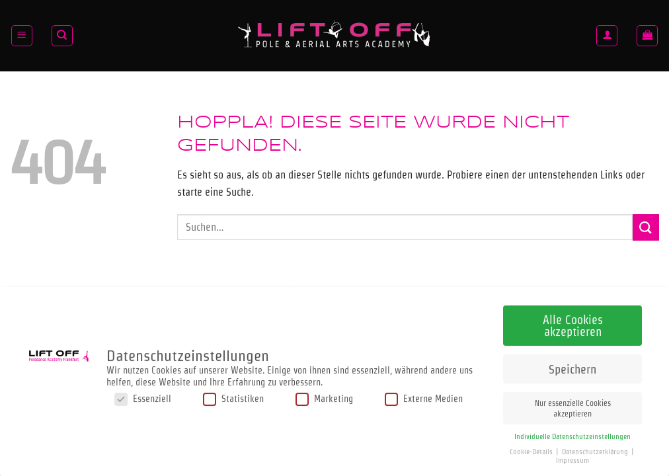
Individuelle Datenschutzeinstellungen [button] (572, 432)
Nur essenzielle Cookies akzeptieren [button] (573, 404)
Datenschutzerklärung (596, 448)
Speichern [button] (572, 365)
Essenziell (142, 395)
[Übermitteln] (646, 227)
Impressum (572, 456)
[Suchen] (62, 35)
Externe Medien (424, 395)
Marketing (324, 395)
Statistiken (233, 395)
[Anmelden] (606, 35)
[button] (21, 35)
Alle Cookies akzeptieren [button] (573, 321)
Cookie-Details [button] (532, 448)
